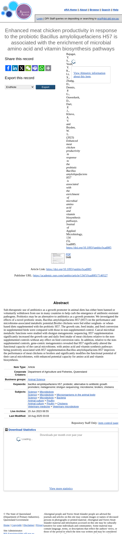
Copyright (16, 525)
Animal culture (36, 400)
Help (115, 9)
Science (32, 391)
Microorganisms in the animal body (76, 394)
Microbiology (47, 391)
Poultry (50, 400)
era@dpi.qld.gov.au (108, 18)
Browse (94, 9)
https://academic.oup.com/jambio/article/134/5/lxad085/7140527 (70, 275)
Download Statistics (20, 429)
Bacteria (61, 397)
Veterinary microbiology (66, 406)
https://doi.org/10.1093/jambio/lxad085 (88, 247)
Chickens (62, 403)
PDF (68, 254)
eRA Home (70, 9)
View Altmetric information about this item (89, 74)
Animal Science (36, 379)
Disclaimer (28, 525)
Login (40, 18)
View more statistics (61, 488)
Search (106, 9)
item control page (108, 422)
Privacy (40, 525)
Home (7, 525)
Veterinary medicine (39, 406)
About (83, 9)
